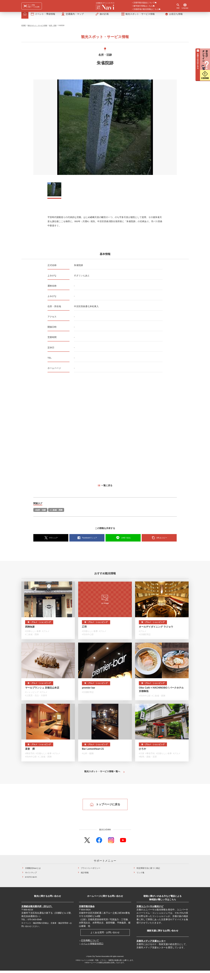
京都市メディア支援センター (151, 943)
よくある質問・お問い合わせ (105, 935)
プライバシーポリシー (90, 871)
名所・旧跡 (52, 28)
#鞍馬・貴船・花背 (148, 759)
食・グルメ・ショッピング (39, 625)
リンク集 (140, 875)
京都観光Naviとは (33, 871)
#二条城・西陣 (56, 512)
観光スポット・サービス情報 (37, 28)
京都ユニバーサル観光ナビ (149, 909)
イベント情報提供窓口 (92, 946)
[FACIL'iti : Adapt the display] (32, 6)
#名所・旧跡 (40, 512)
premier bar (88, 690)
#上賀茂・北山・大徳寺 (36, 698)
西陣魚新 (30, 629)
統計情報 (85, 875)
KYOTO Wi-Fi (31, 879)
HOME (23, 28)
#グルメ (45, 633)
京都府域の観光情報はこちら (146, 9)
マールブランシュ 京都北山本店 (42, 690)
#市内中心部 (88, 637)
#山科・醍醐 (88, 756)
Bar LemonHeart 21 (93, 751)
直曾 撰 (30, 751)
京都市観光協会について (144, 3)
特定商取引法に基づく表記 (148, 871)
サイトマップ (31, 875)
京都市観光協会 (87, 909)
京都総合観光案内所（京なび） (37, 909)
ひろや (142, 751)
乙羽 (84, 629)
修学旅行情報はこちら (143, 6)
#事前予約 (30, 756)
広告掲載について (90, 943)
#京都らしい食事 (33, 633)
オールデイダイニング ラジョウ (156, 629)
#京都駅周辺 (145, 637)
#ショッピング (32, 694)
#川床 (141, 756)
